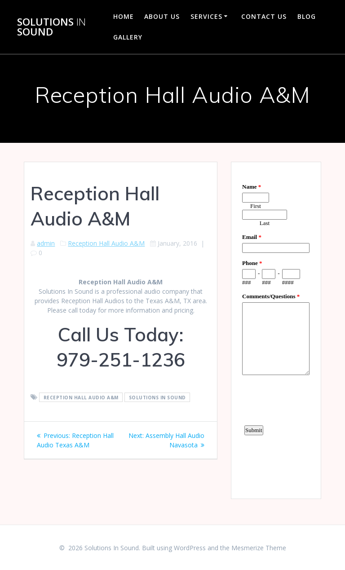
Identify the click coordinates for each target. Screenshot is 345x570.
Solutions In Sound (157, 397)
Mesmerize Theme (258, 547)
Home (123, 16)
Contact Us (264, 16)
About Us (162, 16)
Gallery (127, 37)
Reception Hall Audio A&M (106, 243)
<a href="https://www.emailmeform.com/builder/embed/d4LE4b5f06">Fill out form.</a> (276, 329)
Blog (306, 16)
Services (206, 16)
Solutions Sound (51, 27)
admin (46, 243)
